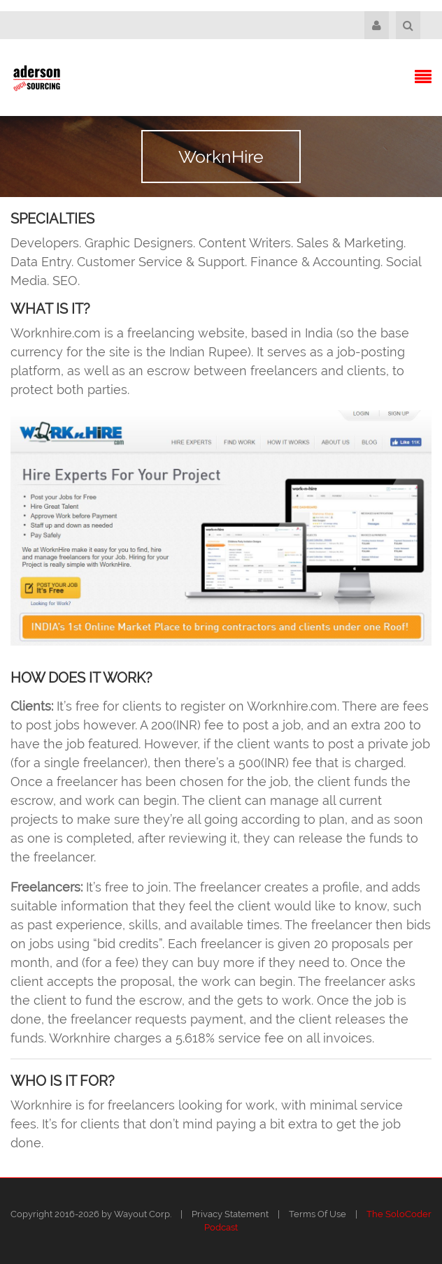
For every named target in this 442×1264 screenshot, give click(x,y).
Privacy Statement (230, 1214)
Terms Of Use (317, 1214)
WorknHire (221, 156)
